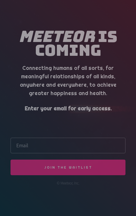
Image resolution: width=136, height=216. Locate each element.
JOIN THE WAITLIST (68, 167)
